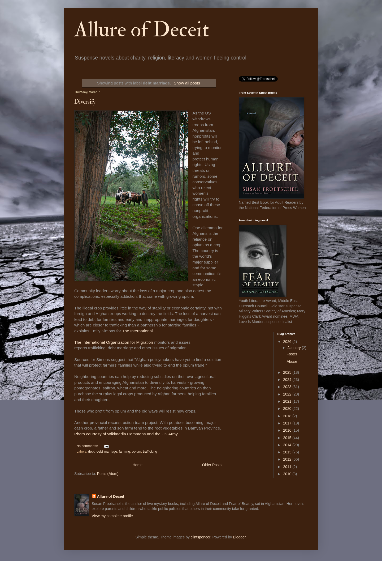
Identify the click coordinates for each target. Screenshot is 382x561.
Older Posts (212, 465)
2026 (287, 341)
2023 (287, 387)
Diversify (85, 101)
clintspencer (200, 537)
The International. (138, 331)
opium (136, 451)
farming (124, 451)
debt (91, 451)
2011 (287, 467)
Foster (291, 354)
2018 (287, 416)
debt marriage (107, 451)
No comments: (87, 446)
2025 (287, 372)
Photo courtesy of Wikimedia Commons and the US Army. (126, 434)
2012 (287, 459)
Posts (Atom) (108, 473)
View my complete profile (112, 516)
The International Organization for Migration (113, 342)
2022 (287, 394)
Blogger (239, 537)
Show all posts (187, 83)
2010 (287, 474)
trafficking (150, 451)
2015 (287, 438)
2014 (287, 445)
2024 (287, 379)
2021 (287, 401)
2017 (287, 423)
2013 (287, 452)
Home (137, 465)
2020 (287, 408)
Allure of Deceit (141, 29)
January (295, 348)
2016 (287, 430)
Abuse (291, 361)
